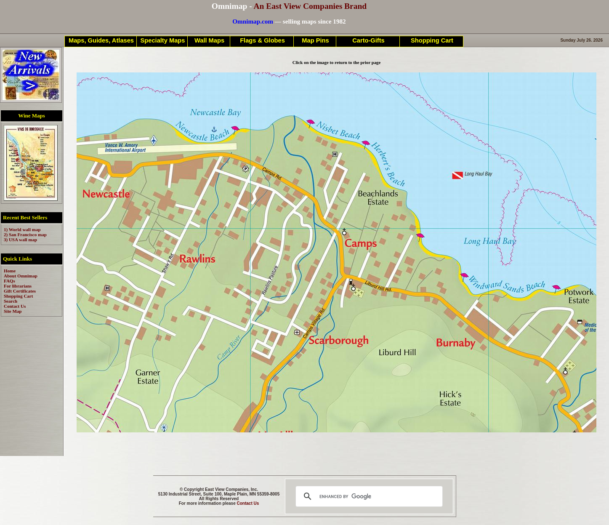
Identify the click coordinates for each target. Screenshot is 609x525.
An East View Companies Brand (310, 6)
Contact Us (248, 503)
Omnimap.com (252, 21)
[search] (367, 496)
